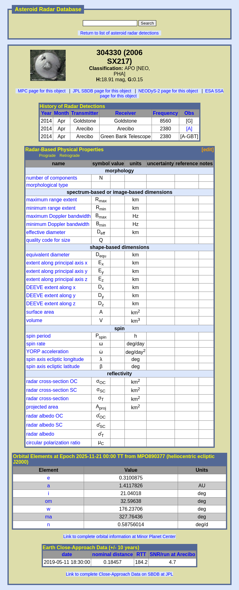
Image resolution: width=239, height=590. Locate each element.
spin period (38, 336)
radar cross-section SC (51, 390)
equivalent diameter (48, 254)
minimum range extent (50, 208)
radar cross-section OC (51, 381)
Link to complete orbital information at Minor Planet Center (119, 536)
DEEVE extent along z (50, 303)
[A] (189, 128)
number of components (51, 177)
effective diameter (45, 232)
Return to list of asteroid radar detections (119, 32)
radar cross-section (47, 398)
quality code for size (48, 240)
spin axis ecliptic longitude (55, 359)
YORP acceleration (47, 351)
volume (34, 320)
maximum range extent (51, 199)
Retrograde (69, 155)
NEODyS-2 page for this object (168, 90)
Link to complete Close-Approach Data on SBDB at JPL (119, 574)
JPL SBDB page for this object (102, 90)
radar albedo (40, 434)
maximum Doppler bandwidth (58, 216)
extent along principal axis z (56, 279)
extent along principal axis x (56, 262)
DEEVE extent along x (50, 287)
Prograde (47, 155)
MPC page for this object (41, 90)
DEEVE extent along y (50, 295)
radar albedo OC (44, 416)
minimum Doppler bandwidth (57, 224)
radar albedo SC (44, 425)
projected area (42, 407)
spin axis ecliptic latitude (53, 366)
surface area (40, 312)
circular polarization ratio (53, 442)
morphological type (47, 185)
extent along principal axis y (56, 271)
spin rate (35, 343)
